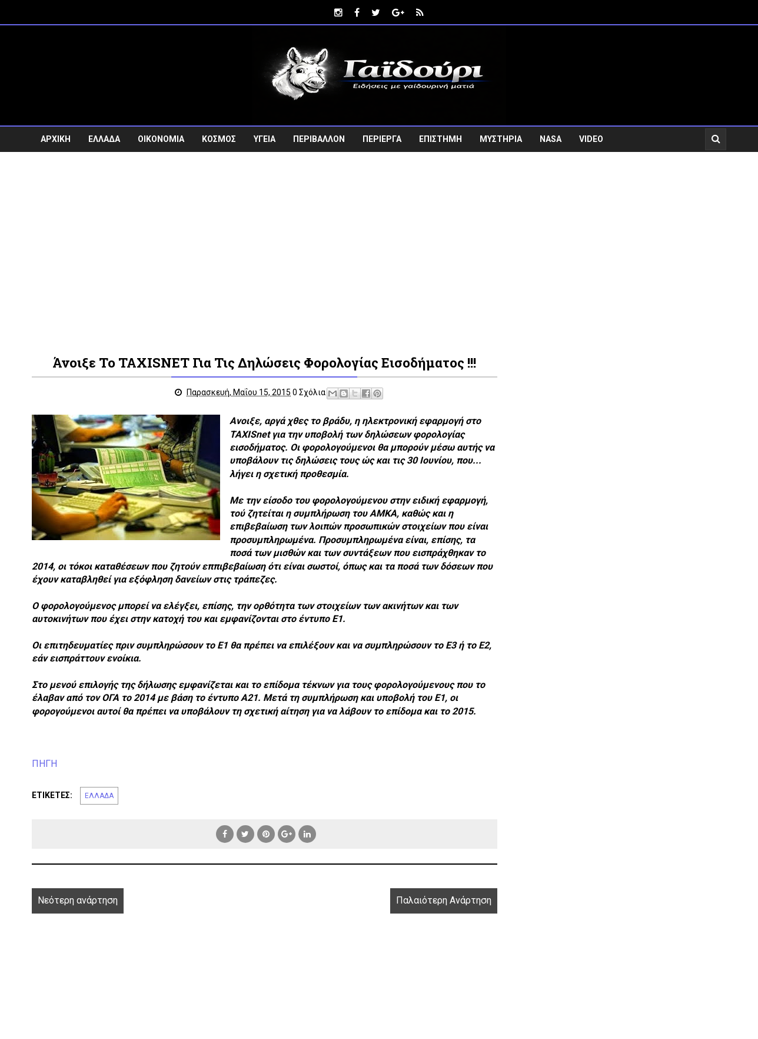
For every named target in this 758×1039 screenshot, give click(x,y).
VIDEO (591, 139)
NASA (550, 139)
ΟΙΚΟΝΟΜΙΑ (161, 139)
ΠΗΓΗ (44, 763)
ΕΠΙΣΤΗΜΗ (440, 139)
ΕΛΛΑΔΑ (104, 139)
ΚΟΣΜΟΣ (219, 139)
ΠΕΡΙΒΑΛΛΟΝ (319, 139)
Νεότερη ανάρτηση (78, 900)
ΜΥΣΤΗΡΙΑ (501, 139)
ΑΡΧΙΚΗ (56, 139)
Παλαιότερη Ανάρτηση (443, 900)
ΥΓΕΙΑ (264, 139)
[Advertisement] (379, 252)
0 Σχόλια (308, 392)
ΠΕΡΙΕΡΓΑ (382, 139)
